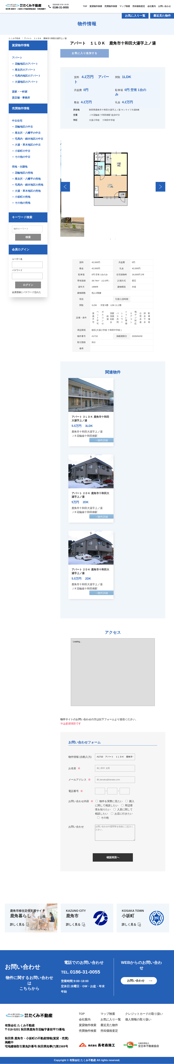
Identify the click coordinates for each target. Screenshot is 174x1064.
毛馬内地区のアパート (28, 76)
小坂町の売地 (22, 197)
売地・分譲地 (19, 166)
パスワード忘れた (32, 292)
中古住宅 (17, 120)
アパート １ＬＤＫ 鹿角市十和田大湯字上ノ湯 (45, 38)
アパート (17, 57)
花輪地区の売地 (24, 173)
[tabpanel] (112, 179)
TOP (85, 6)
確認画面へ (112, 857)
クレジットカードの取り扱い (144, 1014)
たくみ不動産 (14, 38)
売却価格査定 (138, 6)
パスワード (17, 270)
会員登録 (16, 292)
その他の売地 (22, 203)
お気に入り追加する (84, 53)
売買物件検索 (110, 6)
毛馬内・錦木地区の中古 (29, 139)
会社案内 (151, 6)
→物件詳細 (101, 440)
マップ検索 (124, 6)
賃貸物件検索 (95, 6)
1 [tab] (110, 239)
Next (160, 187)
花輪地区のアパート (26, 63)
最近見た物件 (162, 15)
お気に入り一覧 (135, 15)
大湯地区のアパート (26, 81)
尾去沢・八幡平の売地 (28, 179)
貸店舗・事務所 (21, 97)
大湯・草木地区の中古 (28, 145)
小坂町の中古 (22, 151)
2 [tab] (115, 239)
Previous (65, 187)
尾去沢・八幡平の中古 (28, 133)
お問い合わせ (164, 6)
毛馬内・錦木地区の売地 (29, 185)
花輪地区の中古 (24, 126)
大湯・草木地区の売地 (28, 191)
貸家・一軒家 (19, 91)
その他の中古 (22, 157)
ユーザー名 (17, 259)
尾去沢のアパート (25, 69)
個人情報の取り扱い (138, 1019)
